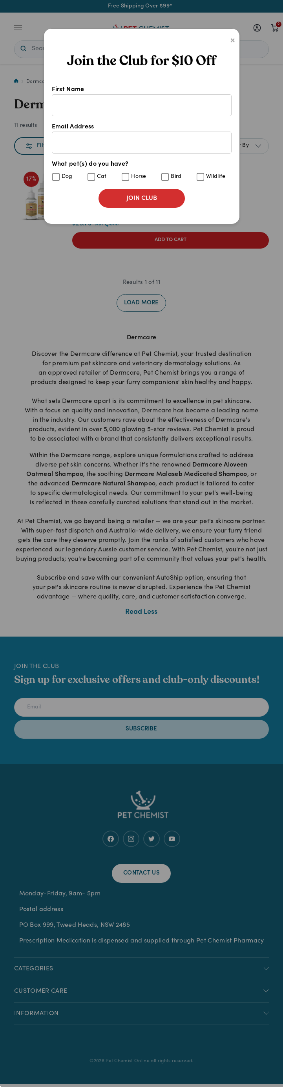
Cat (102, 176)
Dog (67, 176)
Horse (138, 176)
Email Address (142, 139)
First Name (142, 101)
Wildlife (216, 176)
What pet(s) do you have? (142, 171)
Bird (176, 176)
